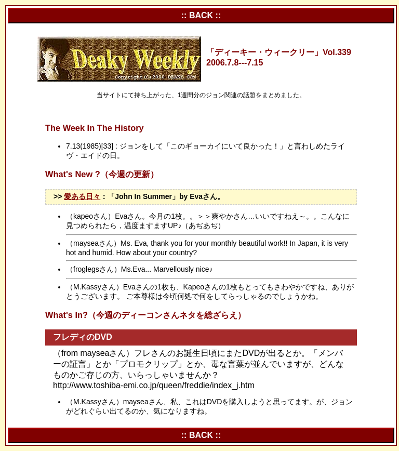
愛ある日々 (82, 196)
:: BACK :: (201, 15)
